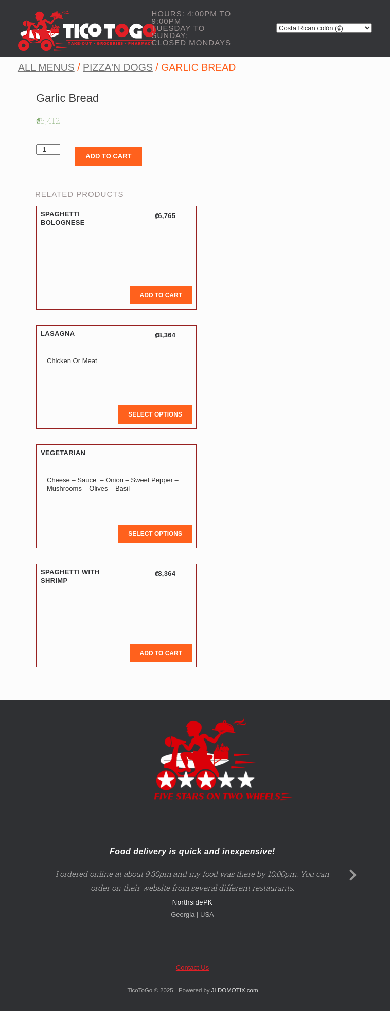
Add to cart (108, 156)
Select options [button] (155, 414)
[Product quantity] (48, 149)
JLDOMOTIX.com (234, 990)
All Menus (46, 67)
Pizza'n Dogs (118, 67)
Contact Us (192, 967)
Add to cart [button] (161, 295)
